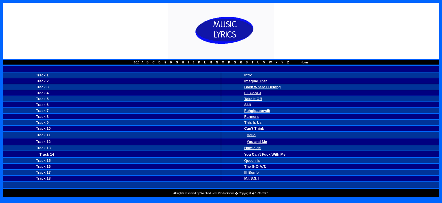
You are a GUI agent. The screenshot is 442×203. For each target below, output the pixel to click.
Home (304, 62)
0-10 (136, 62)
